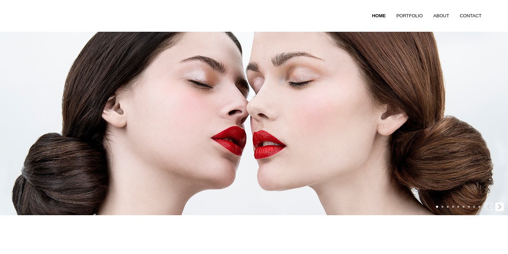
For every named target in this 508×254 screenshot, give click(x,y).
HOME (379, 15)
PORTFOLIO (409, 15)
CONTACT (471, 15)
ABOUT (441, 15)
